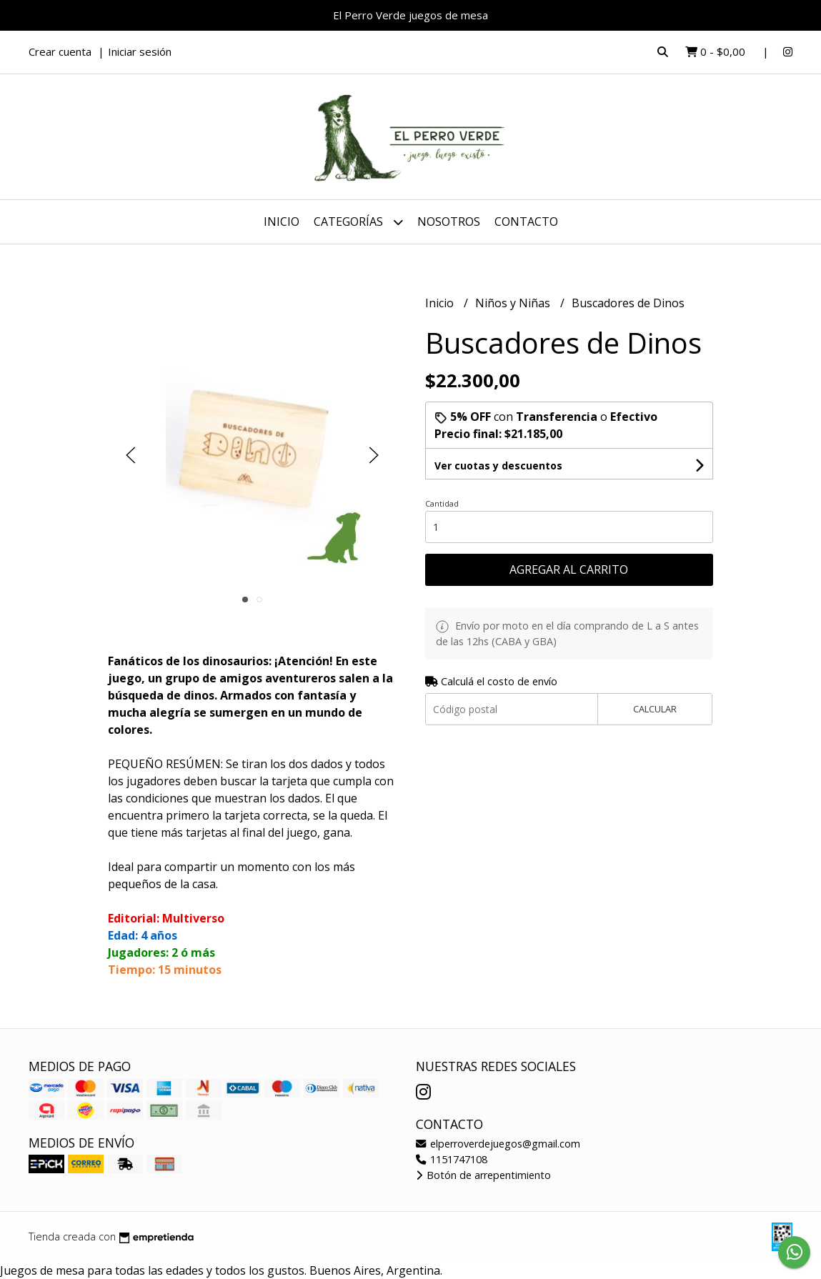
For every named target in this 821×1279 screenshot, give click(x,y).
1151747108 (451, 1159)
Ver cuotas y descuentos (498, 465)
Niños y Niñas (514, 303)
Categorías (358, 222)
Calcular (655, 708)
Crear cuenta (60, 51)
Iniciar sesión (139, 51)
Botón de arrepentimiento (483, 1175)
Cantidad (442, 503)
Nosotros (448, 221)
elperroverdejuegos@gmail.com (498, 1143)
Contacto (526, 221)
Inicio (281, 221)
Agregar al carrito (568, 569)
